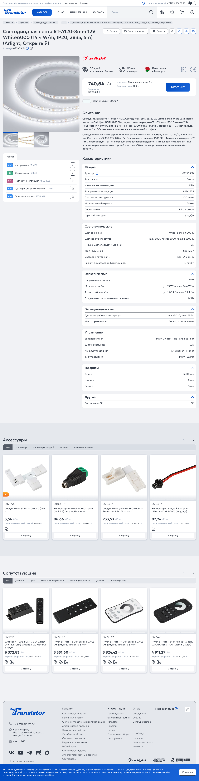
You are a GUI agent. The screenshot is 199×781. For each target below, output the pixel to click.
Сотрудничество (142, 721)
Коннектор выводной (43, 447)
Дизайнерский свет (73, 734)
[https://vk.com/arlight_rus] (11, 752)
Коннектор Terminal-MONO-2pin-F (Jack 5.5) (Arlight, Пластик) (73, 510)
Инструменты (114, 738)
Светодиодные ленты (74, 713)
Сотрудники (139, 713)
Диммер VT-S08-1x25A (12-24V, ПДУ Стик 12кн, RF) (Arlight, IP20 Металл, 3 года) (25, 644)
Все (8, 447)
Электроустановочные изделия (79, 754)
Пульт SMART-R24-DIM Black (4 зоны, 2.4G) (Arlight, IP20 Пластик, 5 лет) (173, 643)
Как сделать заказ (142, 742)
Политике (17, 775)
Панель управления (80, 580)
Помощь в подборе (118, 734)
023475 (157, 637)
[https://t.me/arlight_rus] (29, 752)
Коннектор (21, 447)
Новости (112, 725)
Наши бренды (78, 12)
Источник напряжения (52, 580)
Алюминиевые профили (75, 725)
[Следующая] (193, 440)
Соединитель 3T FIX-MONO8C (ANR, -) (25, 510)
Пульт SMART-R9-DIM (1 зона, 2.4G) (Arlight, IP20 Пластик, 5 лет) (123, 643)
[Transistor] (14, 11)
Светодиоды (69, 758)
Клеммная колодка (83, 447)
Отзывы (137, 717)
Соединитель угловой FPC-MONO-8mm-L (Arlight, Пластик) (123, 510)
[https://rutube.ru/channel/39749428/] (38, 752)
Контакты (98, 12)
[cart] (182, 12)
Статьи (111, 729)
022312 (108, 504)
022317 (157, 504)
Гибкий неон (69, 746)
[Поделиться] (172, 31)
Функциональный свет (74, 729)
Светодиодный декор (74, 750)
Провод (64, 447)
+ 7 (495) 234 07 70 (176, 3)
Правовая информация (21, 761)
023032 (108, 637)
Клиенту (83, 3)
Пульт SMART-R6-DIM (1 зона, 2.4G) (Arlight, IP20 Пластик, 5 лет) (74, 643)
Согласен (187, 772)
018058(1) (61, 504)
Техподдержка (115, 713)
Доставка (138, 737)
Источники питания (72, 717)
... (64, 22)
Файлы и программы (118, 717)
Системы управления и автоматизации (83, 721)
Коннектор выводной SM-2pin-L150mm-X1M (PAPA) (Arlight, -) (170, 510)
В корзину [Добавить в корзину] (178, 87)
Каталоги (112, 721)
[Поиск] (151, 12)
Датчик (100, 580)
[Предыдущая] (185, 440)
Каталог (42, 12)
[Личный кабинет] (192, 12)
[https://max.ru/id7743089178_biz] (47, 752)
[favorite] (172, 12)
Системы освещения (73, 738)
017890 (10, 504)
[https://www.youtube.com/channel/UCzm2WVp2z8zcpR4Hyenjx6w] (20, 752)
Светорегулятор (118, 580)
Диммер (19, 580)
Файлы (10, 156)
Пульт (32, 580)
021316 (10, 637)
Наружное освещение (74, 742)
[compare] (162, 12)
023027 (59, 637)
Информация (70, 3)
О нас (61, 12)
